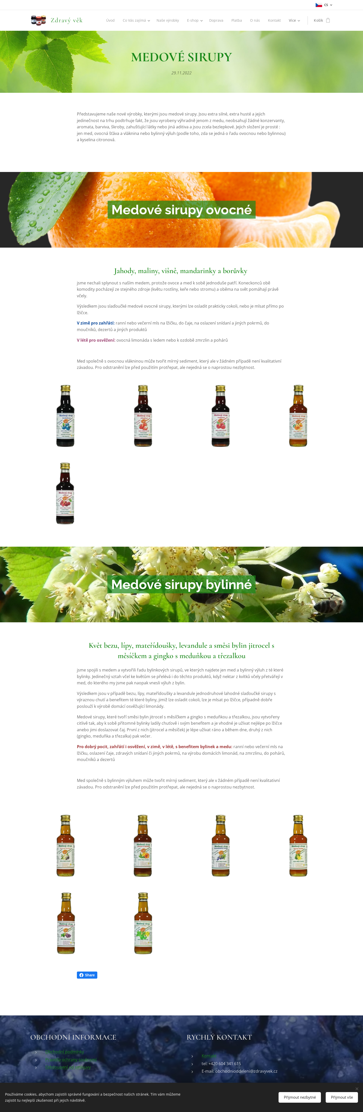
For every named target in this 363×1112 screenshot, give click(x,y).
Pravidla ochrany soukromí (71, 1059)
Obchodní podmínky (64, 1051)
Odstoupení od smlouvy (68, 1067)
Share (87, 975)
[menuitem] (108, 20)
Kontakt (209, 1055)
